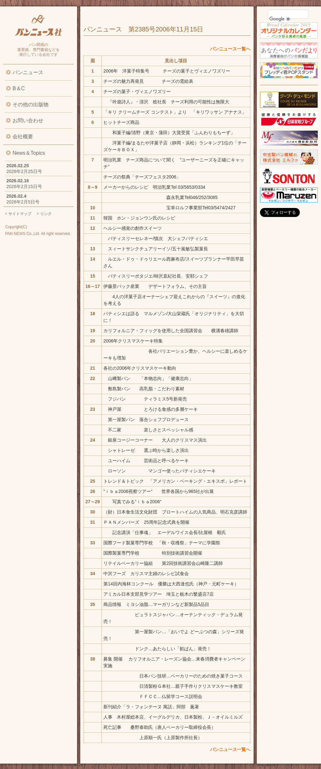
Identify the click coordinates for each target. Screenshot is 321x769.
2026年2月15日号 (24, 186)
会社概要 (23, 136)
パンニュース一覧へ (230, 48)
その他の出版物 (30, 104)
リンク (46, 214)
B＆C (19, 88)
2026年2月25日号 (24, 171)
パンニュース (28, 72)
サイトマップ (19, 214)
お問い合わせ (28, 120)
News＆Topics (29, 153)
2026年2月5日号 (22, 201)
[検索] (279, 19)
